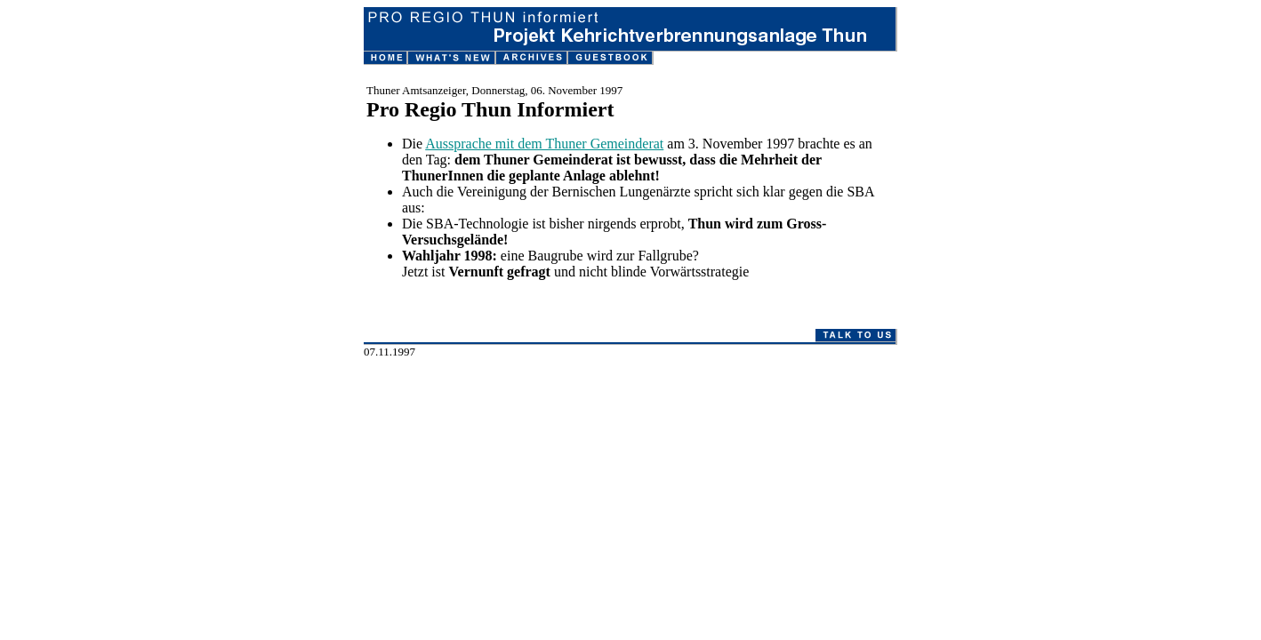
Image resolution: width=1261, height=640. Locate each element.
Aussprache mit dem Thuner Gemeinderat (544, 143)
